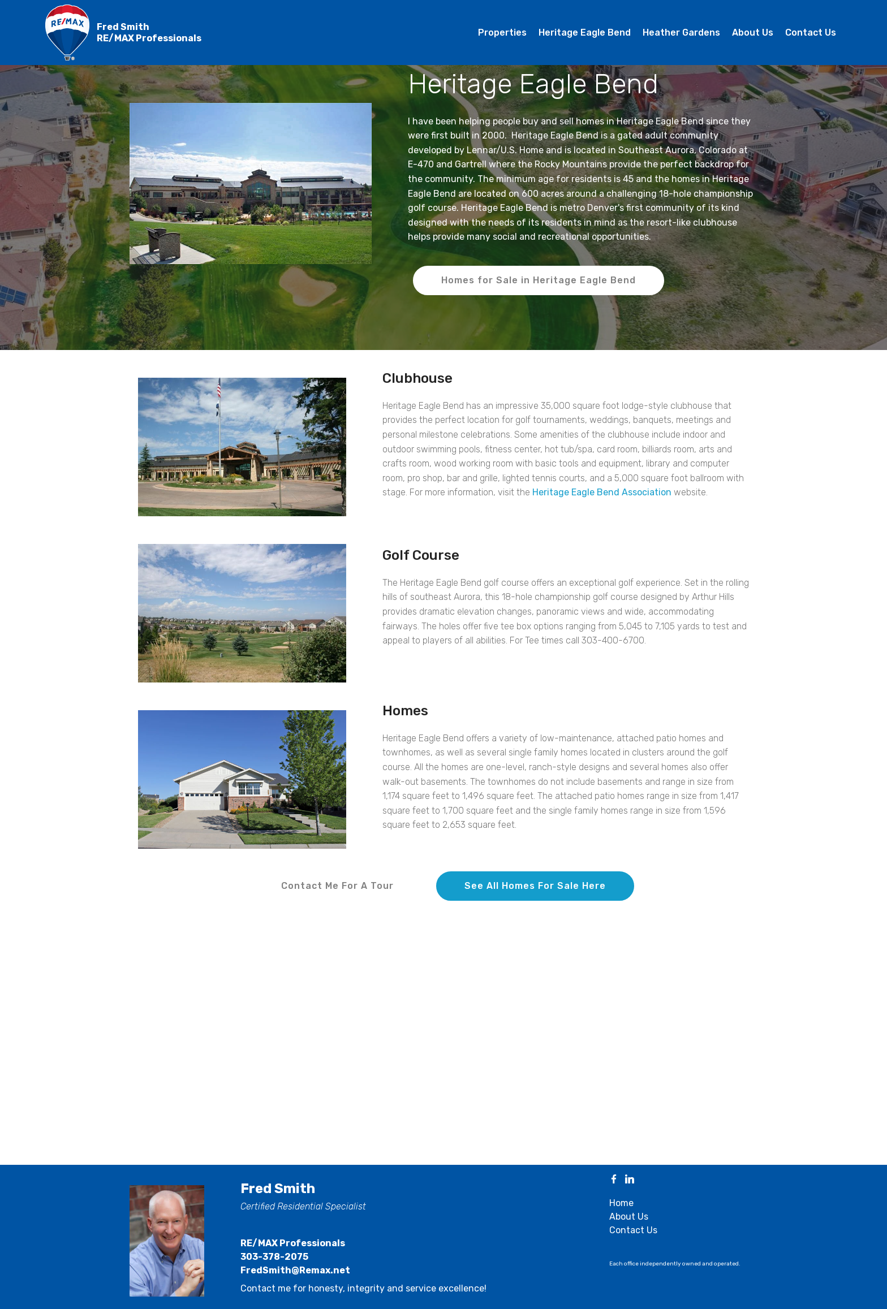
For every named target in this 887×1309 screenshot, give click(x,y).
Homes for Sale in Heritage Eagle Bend (538, 280)
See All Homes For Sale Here (535, 885)
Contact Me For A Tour (337, 885)
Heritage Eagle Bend (585, 32)
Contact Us (810, 32)
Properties (502, 32)
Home (621, 1203)
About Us (752, 32)
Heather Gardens (681, 32)
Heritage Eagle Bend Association (601, 492)
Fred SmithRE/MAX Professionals (149, 32)
